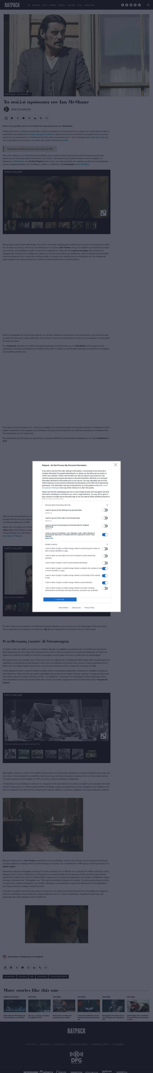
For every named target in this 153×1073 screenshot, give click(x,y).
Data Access (76, 608)
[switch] (105, 510)
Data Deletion (63, 608)
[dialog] (76, 536)
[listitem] (76, 505)
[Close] (116, 465)
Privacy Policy (89, 608)
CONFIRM (60, 599)
